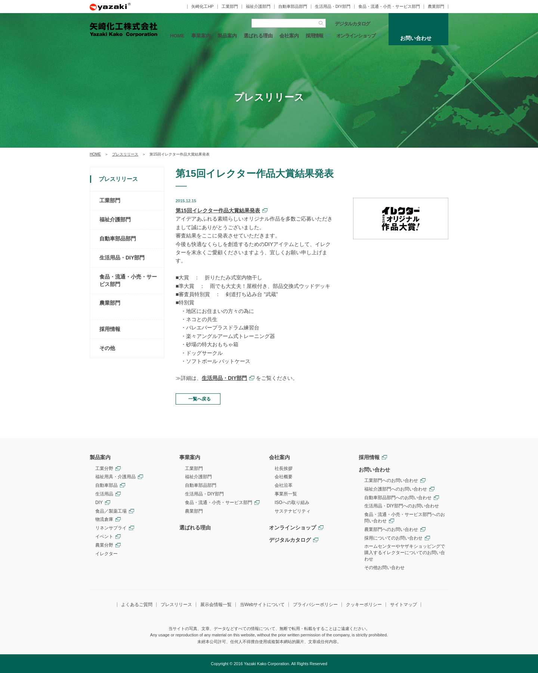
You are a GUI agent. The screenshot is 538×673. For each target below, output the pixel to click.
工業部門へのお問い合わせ (391, 480)
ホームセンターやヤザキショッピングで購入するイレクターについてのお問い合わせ (404, 553)
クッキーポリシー (364, 604)
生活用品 (104, 494)
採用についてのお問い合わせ (393, 538)
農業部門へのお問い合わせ (391, 529)
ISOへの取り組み (292, 502)
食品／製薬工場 (111, 511)
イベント (104, 536)
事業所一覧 (286, 494)
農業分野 (104, 545)
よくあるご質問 (136, 604)
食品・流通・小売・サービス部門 (389, 6)
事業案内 (201, 36)
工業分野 (104, 468)
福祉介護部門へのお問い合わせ (395, 489)
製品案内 (227, 36)
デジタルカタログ (352, 24)
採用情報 (314, 36)
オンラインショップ (355, 36)
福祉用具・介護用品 (115, 476)
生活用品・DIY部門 (332, 6)
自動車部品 (106, 485)
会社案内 (289, 36)
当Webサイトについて (262, 604)
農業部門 (436, 6)
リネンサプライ (111, 528)
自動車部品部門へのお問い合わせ (398, 497)
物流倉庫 (104, 519)
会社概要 (284, 476)
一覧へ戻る (199, 399)
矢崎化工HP (202, 6)
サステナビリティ (292, 511)
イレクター (106, 553)
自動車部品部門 (292, 6)
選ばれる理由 (258, 36)
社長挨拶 (284, 468)
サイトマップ (403, 604)
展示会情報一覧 (216, 604)
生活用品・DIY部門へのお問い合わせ (401, 505)
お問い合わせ (374, 470)
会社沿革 (284, 485)
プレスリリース (125, 154)
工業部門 (230, 6)
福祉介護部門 (258, 6)
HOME (177, 36)
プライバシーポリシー (315, 604)
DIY (99, 502)
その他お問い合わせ (384, 567)
